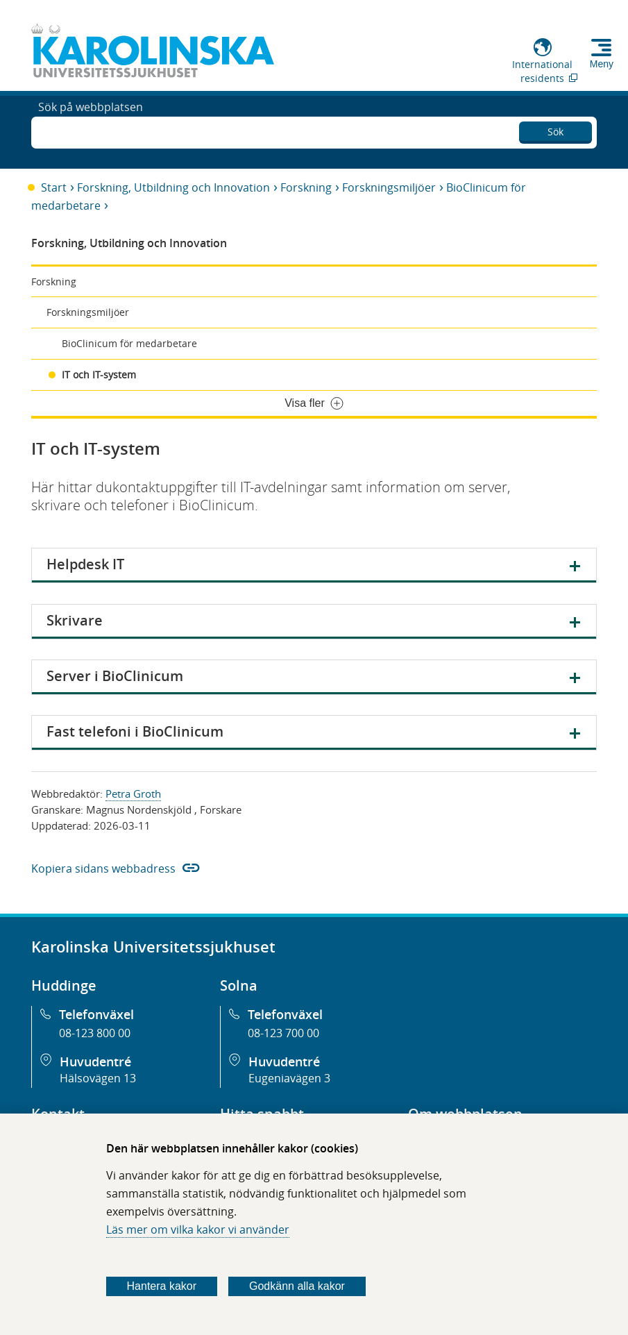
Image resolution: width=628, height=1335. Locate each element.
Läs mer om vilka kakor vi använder (197, 1229)
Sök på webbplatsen (90, 130)
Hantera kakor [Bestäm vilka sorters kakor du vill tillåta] (162, 1286)
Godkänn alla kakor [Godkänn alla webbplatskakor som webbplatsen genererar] (297, 1286)
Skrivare (74, 620)
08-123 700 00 (283, 1033)
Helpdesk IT (85, 564)
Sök (555, 128)
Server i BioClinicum (114, 676)
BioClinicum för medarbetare (129, 343)
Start (54, 187)
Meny (601, 63)
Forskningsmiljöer (389, 187)
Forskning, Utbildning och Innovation (173, 187)
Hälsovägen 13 (98, 1078)
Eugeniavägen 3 (289, 1078)
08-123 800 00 (94, 1033)
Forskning (306, 187)
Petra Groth (133, 793)
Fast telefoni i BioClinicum (134, 731)
